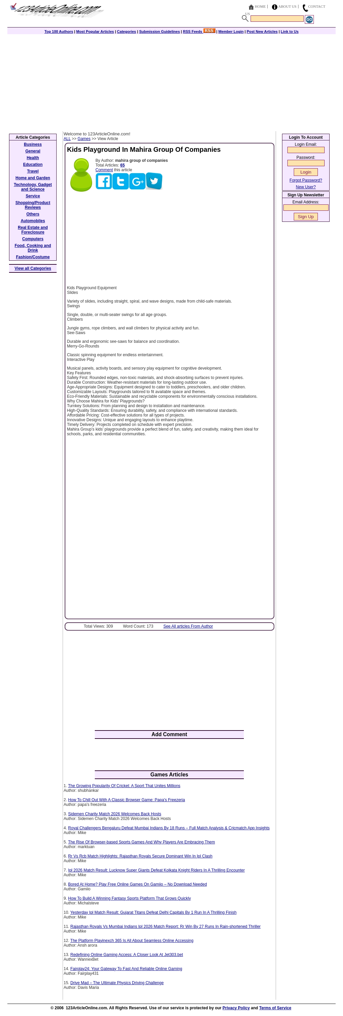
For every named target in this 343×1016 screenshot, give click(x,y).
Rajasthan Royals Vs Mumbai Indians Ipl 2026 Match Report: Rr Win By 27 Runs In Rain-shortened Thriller (165, 926)
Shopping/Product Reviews (32, 205)
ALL (67, 138)
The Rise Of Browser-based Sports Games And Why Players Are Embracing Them (141, 842)
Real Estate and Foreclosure (33, 230)
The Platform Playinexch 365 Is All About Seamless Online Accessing (132, 940)
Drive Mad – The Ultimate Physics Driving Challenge (117, 982)
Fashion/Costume (33, 257)
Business (33, 144)
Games (84, 138)
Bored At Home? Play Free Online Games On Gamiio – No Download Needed (137, 884)
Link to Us (289, 31)
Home (260, 6)
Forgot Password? (305, 180)
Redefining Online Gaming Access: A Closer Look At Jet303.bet (126, 954)
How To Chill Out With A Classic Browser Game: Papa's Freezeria (126, 800)
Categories (126, 31)
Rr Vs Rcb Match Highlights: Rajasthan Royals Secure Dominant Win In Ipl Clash (140, 856)
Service (33, 196)
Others (33, 214)
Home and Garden (32, 178)
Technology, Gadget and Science (33, 187)
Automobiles (33, 220)
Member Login (231, 31)
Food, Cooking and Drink (33, 248)
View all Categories (33, 268)
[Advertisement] (171, 81)
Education (33, 164)
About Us (287, 6)
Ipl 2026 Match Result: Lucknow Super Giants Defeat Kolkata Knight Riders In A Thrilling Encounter (156, 870)
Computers (32, 239)
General (33, 151)
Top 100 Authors (59, 31)
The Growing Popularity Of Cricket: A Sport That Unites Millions (124, 785)
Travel (33, 171)
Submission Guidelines (159, 31)
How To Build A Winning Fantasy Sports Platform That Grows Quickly (129, 898)
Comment (104, 170)
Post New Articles (262, 31)
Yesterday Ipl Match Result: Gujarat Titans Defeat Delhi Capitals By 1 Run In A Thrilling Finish (153, 912)
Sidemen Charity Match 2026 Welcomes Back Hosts (114, 814)
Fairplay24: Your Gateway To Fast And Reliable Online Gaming (126, 968)
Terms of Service (275, 1008)
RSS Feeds (199, 31)
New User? (306, 187)
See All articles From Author (188, 626)
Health (33, 157)
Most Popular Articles (95, 31)
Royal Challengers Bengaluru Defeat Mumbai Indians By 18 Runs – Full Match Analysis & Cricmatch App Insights (169, 828)
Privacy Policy (236, 1008)
